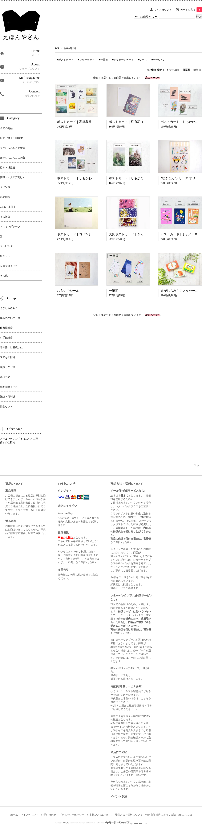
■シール (142, 59)
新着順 (197, 69)
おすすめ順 (173, 69)
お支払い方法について (99, 814)
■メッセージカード (123, 59)
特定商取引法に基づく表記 (160, 814)
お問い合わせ (48, 814)
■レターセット (86, 59)
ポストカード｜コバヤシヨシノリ (80, 234)
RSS (180, 814)
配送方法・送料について (129, 814)
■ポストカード (65, 59)
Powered (122, 823)
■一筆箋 (103, 59)
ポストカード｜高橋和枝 (74, 121)
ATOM (188, 814)
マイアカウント (163, 9)
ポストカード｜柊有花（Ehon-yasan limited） (140, 121)
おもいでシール (68, 290)
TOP (57, 48)
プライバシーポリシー (71, 814)
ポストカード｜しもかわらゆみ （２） (84, 178)
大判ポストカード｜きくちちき (131, 234)
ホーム (14, 814)
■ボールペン (158, 59)
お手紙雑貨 (70, 48)
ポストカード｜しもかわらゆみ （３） (136, 178)
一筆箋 (113, 290)
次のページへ (152, 77)
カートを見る (191, 9)
